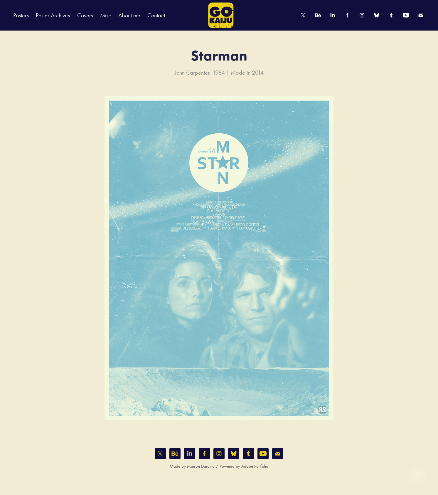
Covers (85, 15)
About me (129, 15)
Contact (156, 15)
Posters (21, 15)
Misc (105, 15)
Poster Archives (53, 15)
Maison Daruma (201, 466)
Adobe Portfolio (254, 466)
